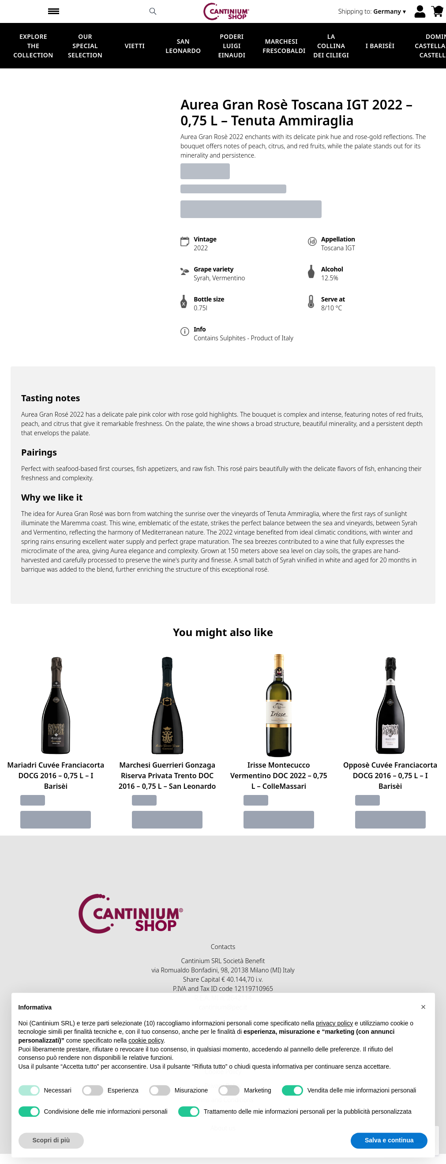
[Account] (420, 11)
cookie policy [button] (145, 1060)
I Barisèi (380, 45)
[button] (423, 1027)
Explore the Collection (33, 45)
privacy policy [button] (334, 1043)
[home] (226, 11)
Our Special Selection (85, 45)
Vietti (135, 45)
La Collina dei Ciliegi (331, 45)
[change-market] (373, 11)
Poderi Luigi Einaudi (231, 45)
